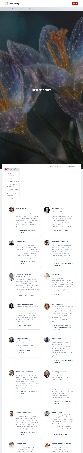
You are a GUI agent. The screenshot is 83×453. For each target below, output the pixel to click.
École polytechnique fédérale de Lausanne (12, 173)
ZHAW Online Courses (13, 181)
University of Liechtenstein (61, 230)
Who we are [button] (15, 9)
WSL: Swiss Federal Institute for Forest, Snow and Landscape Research (63, 327)
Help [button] (30, 9)
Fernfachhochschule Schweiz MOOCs (12, 185)
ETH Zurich (11, 178)
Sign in (75, 3)
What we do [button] (24, 9)
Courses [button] (8, 9)
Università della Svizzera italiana (13, 194)
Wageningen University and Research (13, 190)
